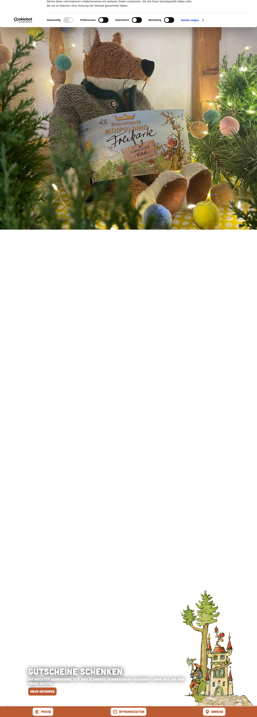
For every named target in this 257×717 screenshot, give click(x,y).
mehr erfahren (42, 691)
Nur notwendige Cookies (227, 19)
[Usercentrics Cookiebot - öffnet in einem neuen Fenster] (23, 44)
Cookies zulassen (227, 8)
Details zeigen (190, 44)
